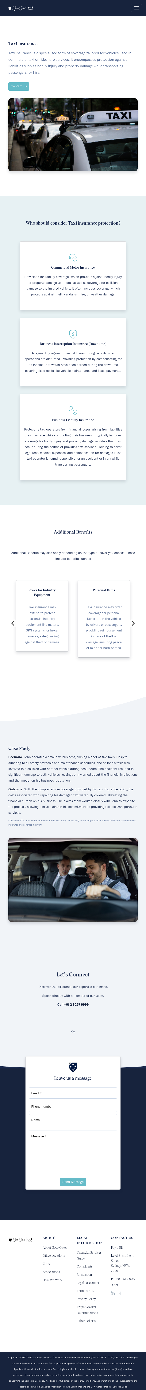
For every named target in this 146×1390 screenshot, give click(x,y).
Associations (51, 1272)
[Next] (133, 623)
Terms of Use (85, 1291)
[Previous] (13, 623)
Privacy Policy (86, 1299)
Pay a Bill (117, 1247)
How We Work (52, 1280)
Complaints (84, 1266)
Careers (48, 1264)
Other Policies (86, 1321)
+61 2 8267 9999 (76, 1004)
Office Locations (54, 1255)
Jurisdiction (84, 1274)
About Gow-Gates (55, 1247)
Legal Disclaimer (88, 1283)
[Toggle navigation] (136, 8)
